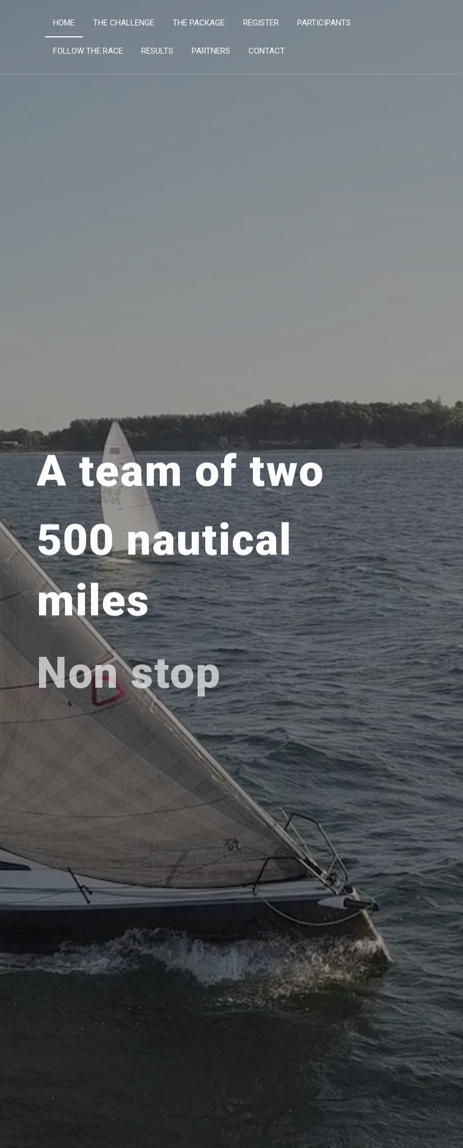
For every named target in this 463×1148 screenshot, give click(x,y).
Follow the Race (88, 51)
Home (64, 23)
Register (261, 23)
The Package (199, 23)
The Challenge (123, 23)
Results (157, 51)
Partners (211, 51)
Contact (267, 51)
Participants (324, 23)
